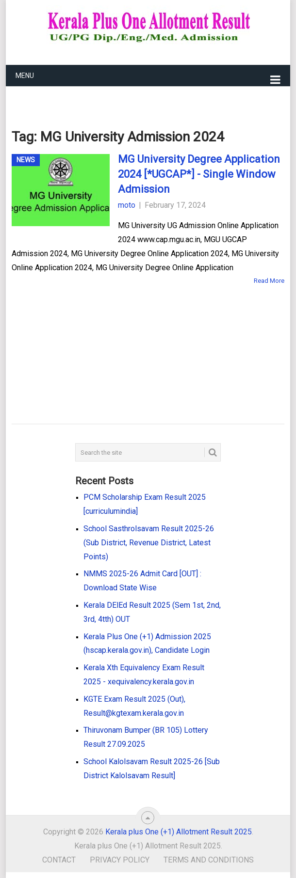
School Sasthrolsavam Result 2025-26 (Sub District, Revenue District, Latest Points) (148, 542)
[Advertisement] (133, 340)
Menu (25, 75)
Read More (269, 280)
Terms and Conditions (209, 859)
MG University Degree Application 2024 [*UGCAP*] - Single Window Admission (199, 174)
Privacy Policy (119, 859)
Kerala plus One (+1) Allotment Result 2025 (178, 831)
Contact (59, 859)
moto (126, 205)
